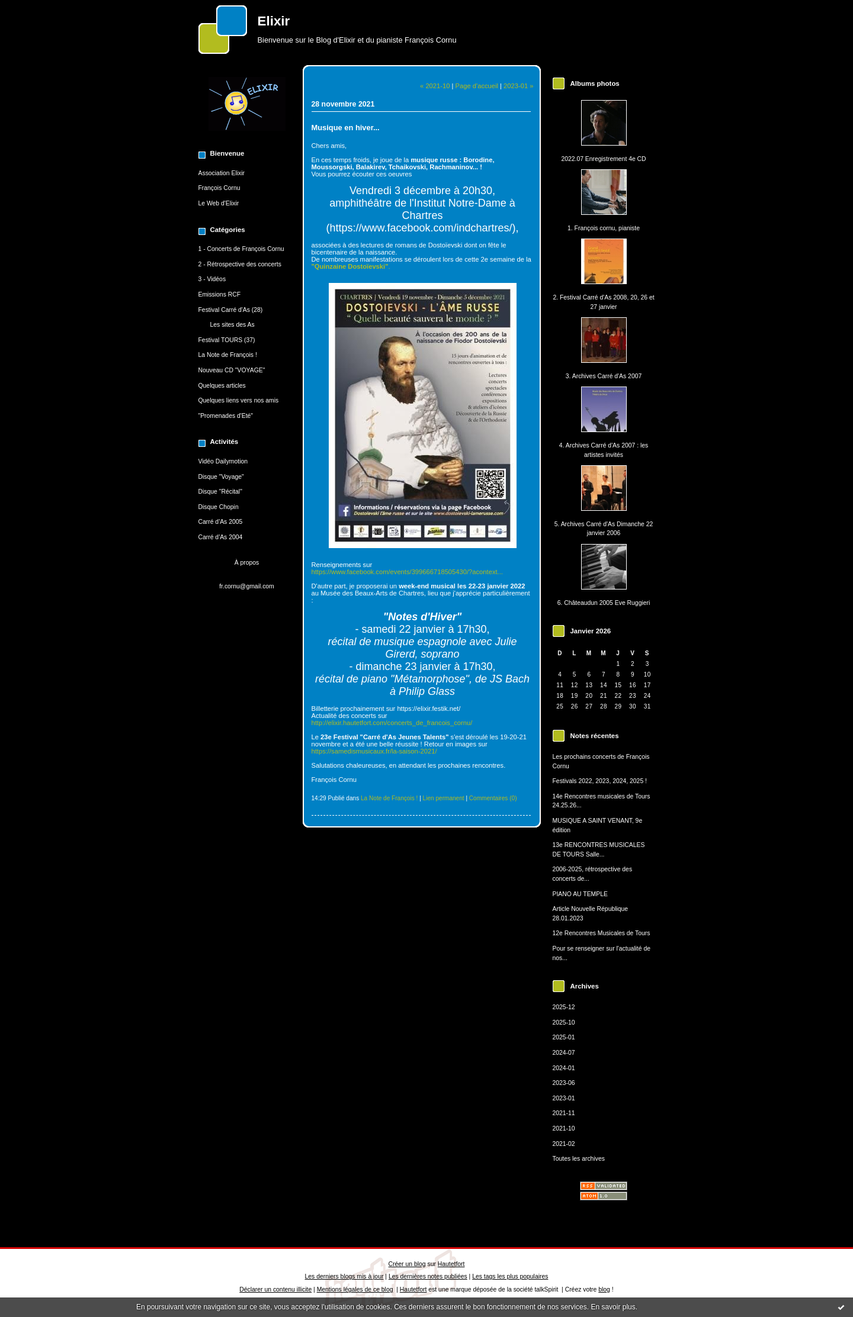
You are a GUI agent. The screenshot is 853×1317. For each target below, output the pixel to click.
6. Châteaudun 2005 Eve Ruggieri (603, 603)
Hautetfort (451, 1264)
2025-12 (564, 1007)
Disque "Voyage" (221, 477)
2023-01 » (518, 85)
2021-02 (564, 1144)
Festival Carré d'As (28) (230, 310)
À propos (247, 562)
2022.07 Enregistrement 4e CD (603, 159)
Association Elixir (221, 173)
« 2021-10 (435, 85)
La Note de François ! (227, 355)
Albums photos (595, 83)
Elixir (274, 21)
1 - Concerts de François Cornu (241, 249)
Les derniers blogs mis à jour (344, 1276)
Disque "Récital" (220, 491)
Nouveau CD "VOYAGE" (231, 370)
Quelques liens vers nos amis (238, 400)
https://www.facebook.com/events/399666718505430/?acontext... (407, 571)
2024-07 (564, 1052)
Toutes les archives (579, 1158)
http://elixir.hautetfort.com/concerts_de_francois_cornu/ (392, 722)
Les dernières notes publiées (428, 1276)
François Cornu (219, 188)
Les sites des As (232, 324)
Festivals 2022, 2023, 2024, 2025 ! (600, 781)
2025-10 (564, 1022)
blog (604, 1289)
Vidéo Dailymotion (223, 461)
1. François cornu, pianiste (603, 228)
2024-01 (564, 1068)
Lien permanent (443, 798)
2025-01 (564, 1037)
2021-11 (564, 1113)
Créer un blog (407, 1264)
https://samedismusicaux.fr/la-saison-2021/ (374, 751)
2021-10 (564, 1128)
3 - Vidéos (212, 279)
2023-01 (564, 1098)
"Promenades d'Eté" (226, 416)
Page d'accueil (477, 85)
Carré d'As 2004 (220, 537)
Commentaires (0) (493, 798)
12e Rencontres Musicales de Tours (601, 933)
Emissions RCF (219, 294)
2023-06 (564, 1083)
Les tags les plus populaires (510, 1276)
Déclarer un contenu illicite (275, 1289)
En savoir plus (613, 1307)
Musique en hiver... (346, 127)
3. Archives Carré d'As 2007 (604, 376)
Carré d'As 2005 (220, 522)
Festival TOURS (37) (226, 340)
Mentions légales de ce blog (355, 1289)
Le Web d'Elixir (218, 203)
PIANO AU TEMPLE (580, 894)
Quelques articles (222, 385)
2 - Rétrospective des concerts (239, 264)
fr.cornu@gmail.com (246, 586)
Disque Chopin (218, 507)
